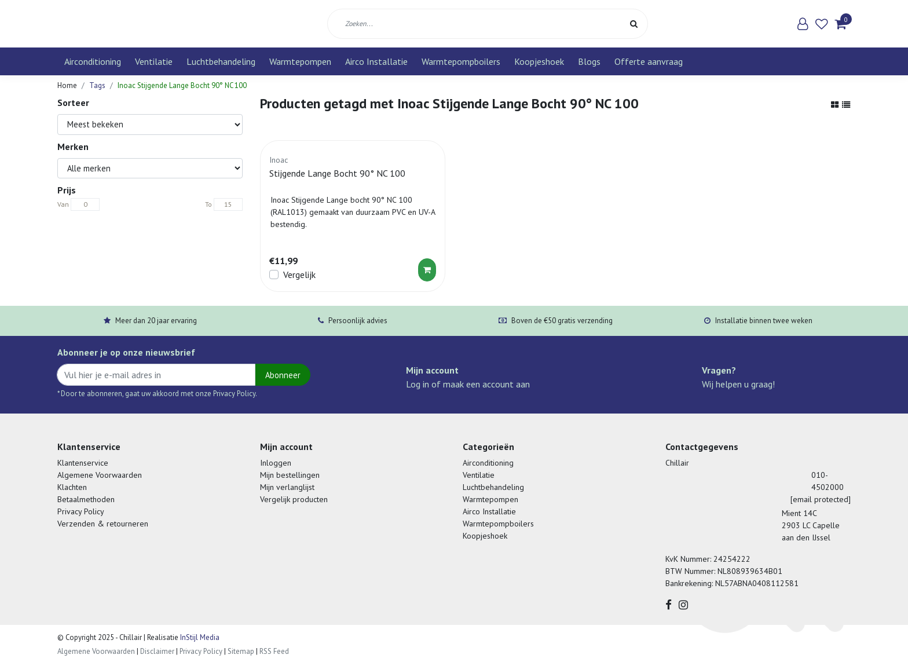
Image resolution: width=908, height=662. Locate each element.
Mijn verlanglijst (287, 487)
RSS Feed (274, 651)
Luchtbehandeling (220, 61)
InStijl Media (198, 637)
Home (67, 85)
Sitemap (241, 651)
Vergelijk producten (294, 499)
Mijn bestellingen (290, 475)
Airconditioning (92, 61)
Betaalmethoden (86, 499)
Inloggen (275, 463)
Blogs (589, 61)
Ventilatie (154, 61)
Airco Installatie (376, 61)
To (208, 204)
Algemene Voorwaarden (99, 475)
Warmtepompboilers (461, 61)
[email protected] (820, 499)
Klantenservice (82, 463)
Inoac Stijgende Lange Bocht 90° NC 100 (182, 85)
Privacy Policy (80, 511)
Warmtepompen (300, 61)
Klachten (72, 487)
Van (63, 204)
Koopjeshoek (539, 61)
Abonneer (283, 375)
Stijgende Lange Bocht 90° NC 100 (337, 173)
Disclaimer (157, 651)
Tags (97, 85)
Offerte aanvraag (648, 61)
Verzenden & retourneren (102, 523)
